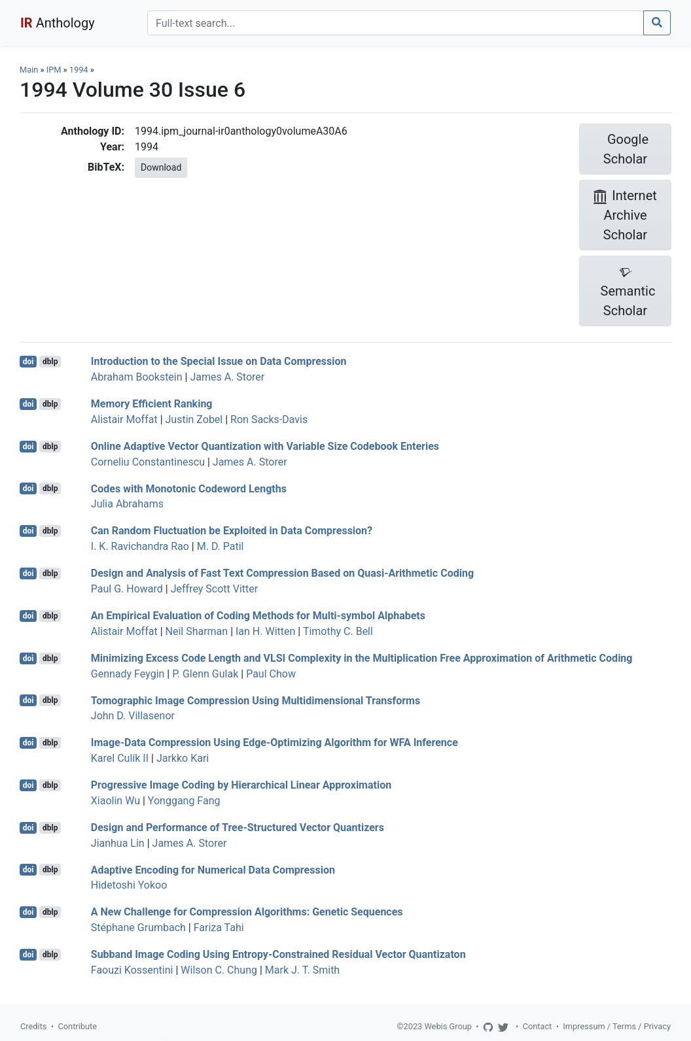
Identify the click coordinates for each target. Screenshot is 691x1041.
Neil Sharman (197, 631)
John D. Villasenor (133, 715)
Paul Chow (271, 674)
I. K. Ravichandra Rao (140, 546)
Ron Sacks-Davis (269, 419)
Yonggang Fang (184, 800)
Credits (33, 1026)
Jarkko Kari (182, 758)
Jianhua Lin (118, 843)
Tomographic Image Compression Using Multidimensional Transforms (255, 700)
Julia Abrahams (127, 504)
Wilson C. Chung (219, 970)
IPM (54, 70)
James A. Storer (227, 377)
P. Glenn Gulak (205, 674)
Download (161, 167)
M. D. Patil (220, 546)
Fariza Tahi (219, 927)
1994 (78, 70)
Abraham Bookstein (137, 377)
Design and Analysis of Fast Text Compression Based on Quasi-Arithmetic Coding (282, 573)
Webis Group (448, 1026)
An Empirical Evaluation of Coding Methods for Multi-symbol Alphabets (258, 615)
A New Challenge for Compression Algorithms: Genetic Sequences (247, 912)
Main (29, 70)
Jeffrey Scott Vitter (214, 589)
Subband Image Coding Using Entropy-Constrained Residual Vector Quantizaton (278, 954)
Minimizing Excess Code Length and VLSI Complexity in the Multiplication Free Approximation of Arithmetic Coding (362, 658)
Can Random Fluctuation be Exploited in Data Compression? (231, 530)
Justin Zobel (194, 419)
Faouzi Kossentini (132, 970)
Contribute (77, 1026)
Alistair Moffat (124, 419)
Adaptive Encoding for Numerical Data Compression (213, 869)
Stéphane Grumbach (138, 927)
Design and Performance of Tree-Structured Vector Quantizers (237, 827)
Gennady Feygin (128, 674)
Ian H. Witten (265, 631)
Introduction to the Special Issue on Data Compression (219, 361)
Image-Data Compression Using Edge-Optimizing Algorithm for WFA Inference (274, 742)
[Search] (395, 22)
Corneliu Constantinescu (148, 462)
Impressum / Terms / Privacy (617, 1026)
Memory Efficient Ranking (152, 404)
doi (28, 361)
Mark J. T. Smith (302, 970)
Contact (537, 1026)
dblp (50, 361)
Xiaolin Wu (115, 800)
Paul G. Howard (127, 589)
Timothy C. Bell (338, 631)
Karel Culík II (120, 758)
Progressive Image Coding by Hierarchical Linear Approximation (241, 785)
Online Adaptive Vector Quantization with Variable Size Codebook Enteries (265, 446)
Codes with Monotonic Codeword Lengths (189, 488)
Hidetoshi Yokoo (129, 885)
